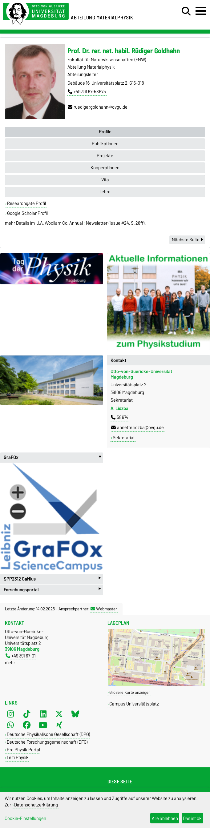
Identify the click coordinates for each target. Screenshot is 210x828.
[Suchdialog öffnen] (186, 11)
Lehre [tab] (105, 191)
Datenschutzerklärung (36, 805)
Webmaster (104, 609)
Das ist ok (192, 818)
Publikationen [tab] (105, 143)
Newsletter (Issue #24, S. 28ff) (115, 223)
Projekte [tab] (105, 155)
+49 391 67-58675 (87, 91)
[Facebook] (26, 724)
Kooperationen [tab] (105, 167)
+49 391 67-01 (21, 656)
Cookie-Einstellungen (25, 818)
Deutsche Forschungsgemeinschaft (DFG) (47, 742)
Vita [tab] (105, 179)
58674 (119, 417)
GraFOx (53, 457)
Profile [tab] (105, 131)
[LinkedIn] (43, 713)
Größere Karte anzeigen (130, 692)
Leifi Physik (18, 757)
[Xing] (59, 724)
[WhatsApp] (10, 724)
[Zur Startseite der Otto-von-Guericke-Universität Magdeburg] (35, 12)
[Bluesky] (75, 713)
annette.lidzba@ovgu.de (137, 427)
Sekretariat (124, 437)
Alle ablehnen (165, 818)
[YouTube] (43, 724)
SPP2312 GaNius (52, 579)
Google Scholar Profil (27, 213)
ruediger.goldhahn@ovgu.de (97, 107)
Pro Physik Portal (23, 750)
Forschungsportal (52, 590)
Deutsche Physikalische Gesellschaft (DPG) (48, 734)
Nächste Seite (187, 239)
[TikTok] (26, 713)
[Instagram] (10, 713)
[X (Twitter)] (59, 713)
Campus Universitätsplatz (134, 704)
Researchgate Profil (26, 203)
